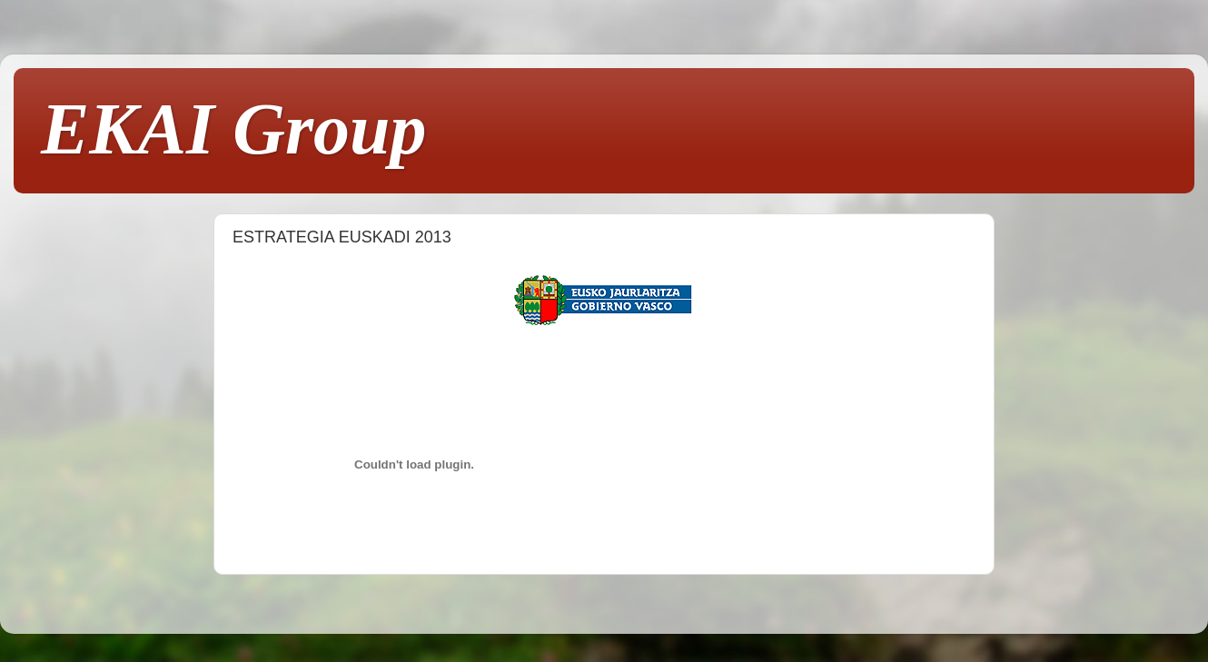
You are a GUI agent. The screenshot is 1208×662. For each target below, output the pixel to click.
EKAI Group (234, 129)
